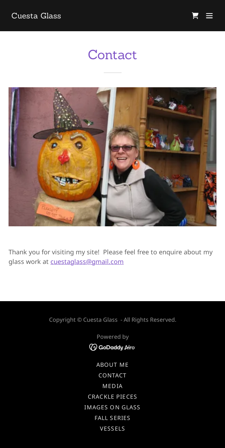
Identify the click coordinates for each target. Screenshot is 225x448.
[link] (36, 16)
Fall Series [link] (113, 418)
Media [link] (112, 386)
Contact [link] (112, 375)
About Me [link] (112, 365)
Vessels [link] (112, 428)
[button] (209, 16)
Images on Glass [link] (112, 407)
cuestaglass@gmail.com (87, 261)
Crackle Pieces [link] (112, 396)
